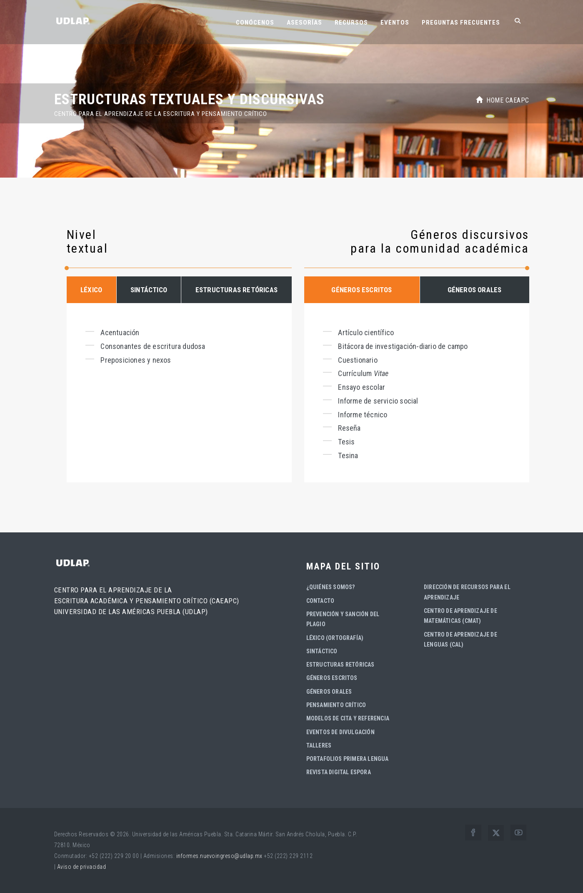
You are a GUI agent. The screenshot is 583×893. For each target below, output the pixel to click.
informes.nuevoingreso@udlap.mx (219, 856)
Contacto (320, 600)
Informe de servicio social (378, 400)
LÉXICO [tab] (91, 290)
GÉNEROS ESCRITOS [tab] (361, 290)
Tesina (348, 455)
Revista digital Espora (338, 772)
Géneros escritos (332, 678)
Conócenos (255, 22)
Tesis (346, 441)
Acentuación (119, 332)
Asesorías (304, 22)
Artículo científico (366, 332)
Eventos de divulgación (340, 732)
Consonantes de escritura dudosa (152, 346)
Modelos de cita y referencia (348, 718)
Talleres (319, 745)
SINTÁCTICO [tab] (148, 290)
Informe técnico (362, 414)
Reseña (349, 428)
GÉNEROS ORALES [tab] (475, 290)
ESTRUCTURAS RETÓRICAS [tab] (236, 290)
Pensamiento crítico (336, 705)
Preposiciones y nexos (135, 360)
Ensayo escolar (361, 387)
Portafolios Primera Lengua (347, 758)
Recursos (351, 22)
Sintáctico (322, 651)
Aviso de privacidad (81, 866)
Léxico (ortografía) (335, 638)
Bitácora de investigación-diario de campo (403, 346)
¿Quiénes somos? (330, 587)
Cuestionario (357, 360)
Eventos (394, 22)
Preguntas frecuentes (461, 22)
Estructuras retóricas (340, 664)
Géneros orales (329, 691)
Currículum (363, 373)
